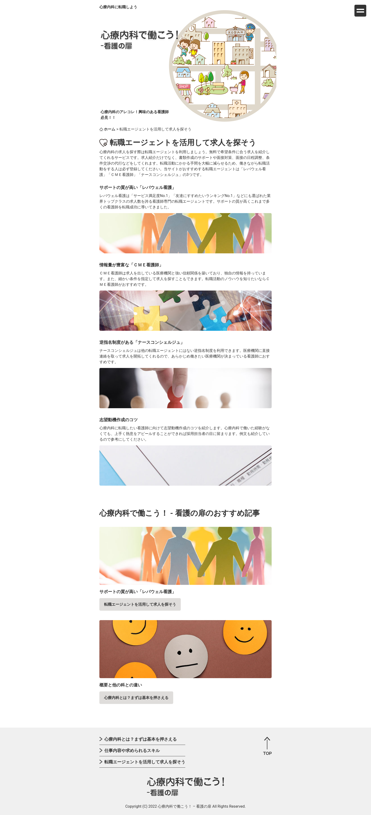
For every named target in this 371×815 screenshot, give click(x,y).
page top (267, 746)
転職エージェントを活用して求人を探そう (140, 604)
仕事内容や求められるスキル (132, 750)
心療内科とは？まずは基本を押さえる (136, 697)
